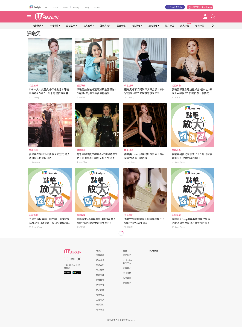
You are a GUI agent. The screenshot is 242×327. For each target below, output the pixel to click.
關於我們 (127, 255)
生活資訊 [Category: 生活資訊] (128, 215)
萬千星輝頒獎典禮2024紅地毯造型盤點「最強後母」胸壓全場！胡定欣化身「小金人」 (97, 158)
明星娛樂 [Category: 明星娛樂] (33, 85)
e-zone (97, 7)
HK (46, 7)
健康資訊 (104, 25)
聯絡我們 (127, 283)
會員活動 (100, 304)
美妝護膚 (37, 25)
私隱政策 (127, 278)
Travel (55, 7)
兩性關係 (136, 25)
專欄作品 (100, 294)
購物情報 (153, 25)
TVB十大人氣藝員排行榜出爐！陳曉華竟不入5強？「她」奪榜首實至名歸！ (49, 93)
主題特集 (100, 300)
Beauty (76, 7)
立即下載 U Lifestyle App (200, 7)
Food (65, 7)
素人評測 (100, 290)
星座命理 (121, 25)
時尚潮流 (54, 25)
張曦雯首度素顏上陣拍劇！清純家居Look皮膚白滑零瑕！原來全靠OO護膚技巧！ (49, 223)
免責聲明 (127, 268)
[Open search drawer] (213, 16)
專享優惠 (100, 309)
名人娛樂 (87, 25)
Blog (87, 7)
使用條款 (127, 273)
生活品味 (70, 25)
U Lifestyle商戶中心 (175, 7)
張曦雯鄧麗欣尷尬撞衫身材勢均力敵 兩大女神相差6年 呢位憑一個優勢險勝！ (192, 93)
